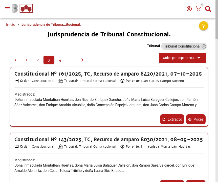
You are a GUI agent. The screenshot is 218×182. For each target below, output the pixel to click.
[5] (71, 60)
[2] (15, 60)
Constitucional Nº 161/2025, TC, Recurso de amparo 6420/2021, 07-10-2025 (104, 77)
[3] (48, 60)
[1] (26, 60)
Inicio (10, 24)
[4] (60, 60)
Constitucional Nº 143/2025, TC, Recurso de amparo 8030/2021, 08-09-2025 (105, 149)
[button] (203, 46)
